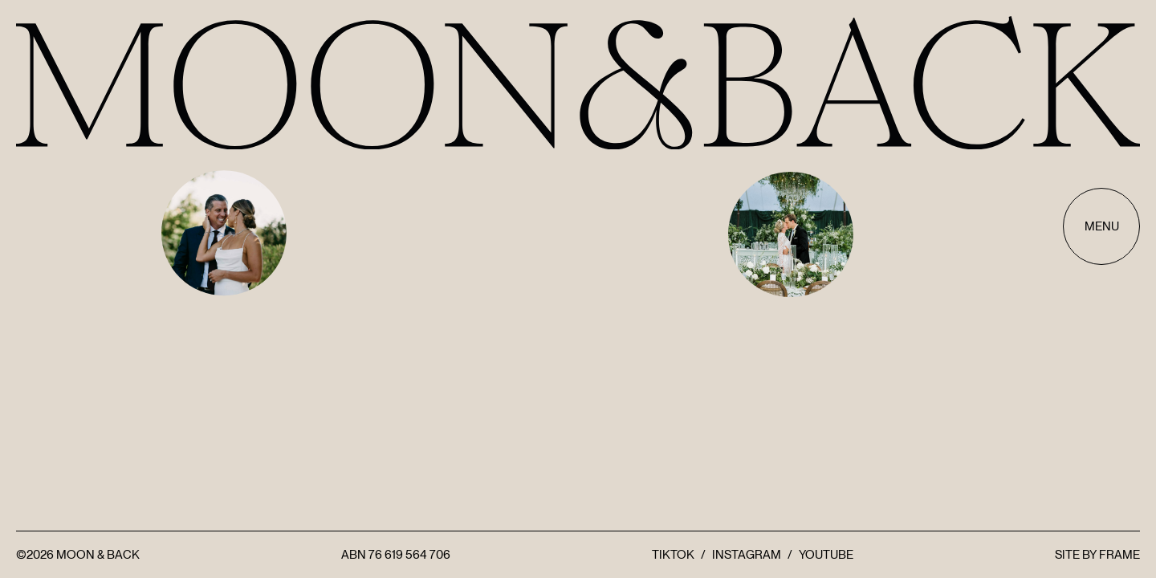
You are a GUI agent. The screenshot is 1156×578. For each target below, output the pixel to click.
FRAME (1119, 554)
